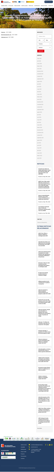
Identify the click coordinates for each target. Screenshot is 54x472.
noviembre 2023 (40, 132)
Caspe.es (3, 32)
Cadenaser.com (4, 37)
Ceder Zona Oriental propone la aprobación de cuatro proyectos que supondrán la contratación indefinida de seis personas (44, 254)
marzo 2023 (39, 153)
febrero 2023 (39, 155)
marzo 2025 (39, 94)
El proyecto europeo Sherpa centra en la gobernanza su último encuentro (44, 369)
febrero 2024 (39, 127)
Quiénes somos (4, 5)
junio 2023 (39, 145)
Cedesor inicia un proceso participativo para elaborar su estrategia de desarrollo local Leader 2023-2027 (44, 359)
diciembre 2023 (40, 130)
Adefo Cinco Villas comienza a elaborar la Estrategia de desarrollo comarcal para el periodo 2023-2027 (44, 410)
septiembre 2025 (40, 78)
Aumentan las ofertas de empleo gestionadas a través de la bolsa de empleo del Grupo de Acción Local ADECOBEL (44, 171)
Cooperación (37, 5)
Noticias (40, 164)
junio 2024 (39, 117)
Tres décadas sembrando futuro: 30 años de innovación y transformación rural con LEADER (44, 208)
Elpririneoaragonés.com (6, 34)
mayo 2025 (39, 89)
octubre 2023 (39, 135)
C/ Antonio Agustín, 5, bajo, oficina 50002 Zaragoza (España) (35, 451)
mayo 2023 (39, 147)
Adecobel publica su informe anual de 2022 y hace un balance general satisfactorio (44, 350)
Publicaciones (17, 5)
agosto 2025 (39, 81)
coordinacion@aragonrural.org (35, 445)
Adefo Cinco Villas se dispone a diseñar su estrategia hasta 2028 (43, 235)
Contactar (50, 5)
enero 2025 (39, 99)
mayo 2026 (39, 58)
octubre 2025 (39, 76)
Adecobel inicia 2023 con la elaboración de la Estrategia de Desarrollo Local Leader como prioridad (44, 244)
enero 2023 (39, 158)
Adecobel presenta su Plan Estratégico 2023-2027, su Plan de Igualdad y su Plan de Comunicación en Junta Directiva (44, 400)
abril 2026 (39, 61)
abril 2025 (39, 91)
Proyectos (31, 5)
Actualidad (10, 5)
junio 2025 (39, 86)
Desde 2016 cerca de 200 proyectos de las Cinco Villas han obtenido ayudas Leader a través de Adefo (44, 301)
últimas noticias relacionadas (44, 227)
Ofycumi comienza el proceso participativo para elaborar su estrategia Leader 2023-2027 (43, 341)
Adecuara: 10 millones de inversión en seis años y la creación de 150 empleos (43, 323)
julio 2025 (39, 84)
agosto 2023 (39, 140)
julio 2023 (39, 142)
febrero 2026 (39, 66)
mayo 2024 (39, 119)
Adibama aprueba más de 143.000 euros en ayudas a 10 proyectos (44, 283)
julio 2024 (39, 114)
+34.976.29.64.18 (33, 447)
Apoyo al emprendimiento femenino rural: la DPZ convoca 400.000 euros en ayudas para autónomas (44, 197)
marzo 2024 (39, 124)
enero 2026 (39, 68)
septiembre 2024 (40, 109)
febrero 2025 (39, 96)
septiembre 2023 (40, 137)
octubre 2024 (39, 107)
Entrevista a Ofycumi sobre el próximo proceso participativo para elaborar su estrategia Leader (44, 265)
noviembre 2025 (40, 73)
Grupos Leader (24, 5)
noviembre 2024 (40, 104)
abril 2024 (39, 122)
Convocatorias (44, 5)
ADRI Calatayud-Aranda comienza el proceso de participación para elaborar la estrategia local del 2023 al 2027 (44, 421)
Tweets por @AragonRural (42, 222)
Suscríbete (39, 428)
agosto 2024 (39, 112)
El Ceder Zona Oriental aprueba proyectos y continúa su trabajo (43, 274)
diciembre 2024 (40, 101)
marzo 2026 (39, 63)
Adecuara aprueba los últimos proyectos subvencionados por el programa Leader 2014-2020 (44, 292)
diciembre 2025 (40, 71)
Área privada (48, 1)
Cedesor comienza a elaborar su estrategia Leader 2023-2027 (43, 378)
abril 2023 (39, 150)
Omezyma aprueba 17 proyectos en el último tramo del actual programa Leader (44, 332)
